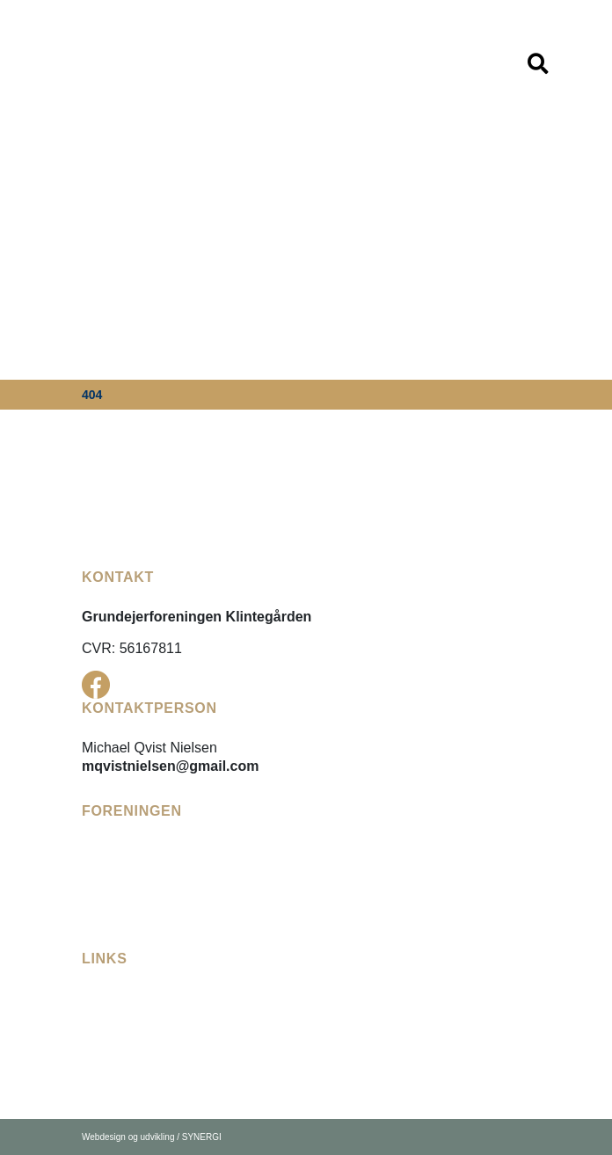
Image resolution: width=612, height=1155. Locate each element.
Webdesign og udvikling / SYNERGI (152, 1137)
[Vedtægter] (116, 863)
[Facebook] (96, 685)
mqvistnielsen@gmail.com (170, 766)
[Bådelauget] (119, 906)
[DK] (92, 63)
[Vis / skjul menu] (537, 64)
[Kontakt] (108, 927)
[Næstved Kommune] (148, 1074)
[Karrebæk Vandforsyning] (165, 1053)
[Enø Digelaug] (126, 1032)
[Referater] (112, 884)
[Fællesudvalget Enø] (148, 1011)
